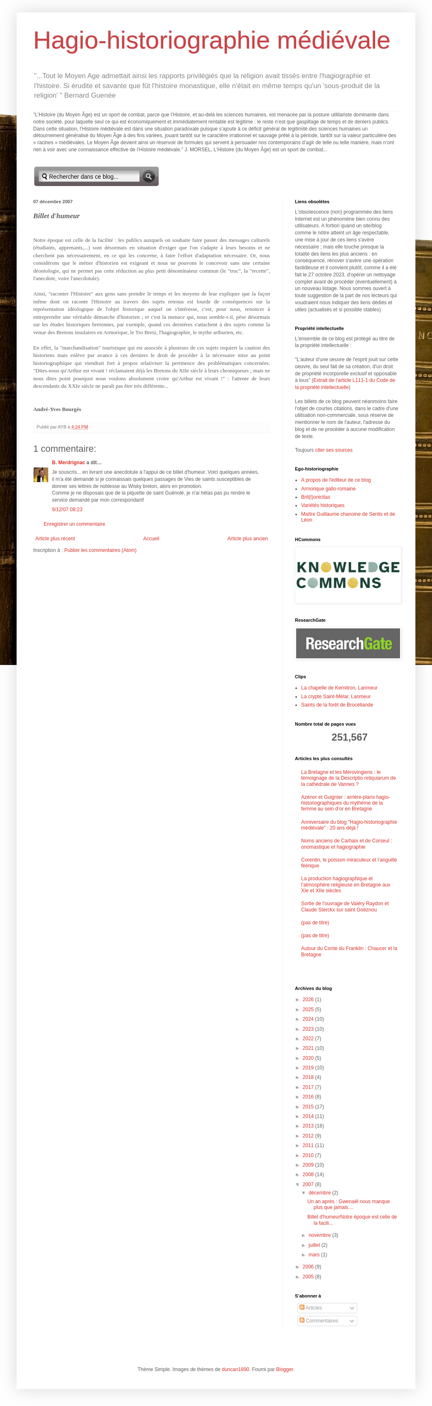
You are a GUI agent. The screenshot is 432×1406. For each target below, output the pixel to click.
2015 (309, 1107)
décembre (320, 1193)
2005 (309, 1277)
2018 (309, 1077)
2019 (309, 1068)
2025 (309, 1009)
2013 (309, 1126)
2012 (309, 1136)
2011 (309, 1145)
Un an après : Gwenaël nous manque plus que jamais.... (348, 1204)
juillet (315, 1245)
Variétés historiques (323, 505)
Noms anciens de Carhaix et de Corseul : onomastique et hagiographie (346, 844)
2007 (309, 1184)
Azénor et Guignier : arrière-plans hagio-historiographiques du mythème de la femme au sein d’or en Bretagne (345, 803)
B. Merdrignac (68, 462)
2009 (309, 1165)
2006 (309, 1267)
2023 (309, 1029)
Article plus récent (55, 539)
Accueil (151, 539)
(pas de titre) (315, 923)
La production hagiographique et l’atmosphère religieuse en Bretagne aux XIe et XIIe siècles (345, 885)
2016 (309, 1097)
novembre (320, 1235)
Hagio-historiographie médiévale (211, 40)
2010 (309, 1155)
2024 (309, 1019)
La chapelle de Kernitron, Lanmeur (339, 688)
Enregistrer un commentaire (74, 524)
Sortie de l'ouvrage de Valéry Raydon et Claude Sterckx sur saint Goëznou (345, 906)
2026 (309, 999)
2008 (309, 1174)
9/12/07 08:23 (67, 509)
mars (315, 1255)
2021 (309, 1048)
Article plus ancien (248, 539)
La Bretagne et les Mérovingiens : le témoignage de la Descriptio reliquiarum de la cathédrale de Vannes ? (348, 778)
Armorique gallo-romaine (328, 489)
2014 (309, 1116)
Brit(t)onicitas (315, 497)
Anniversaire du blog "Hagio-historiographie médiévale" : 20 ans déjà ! (349, 825)
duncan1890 (235, 1369)
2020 (309, 1058)
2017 (309, 1087)
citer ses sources (334, 450)
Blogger (284, 1369)
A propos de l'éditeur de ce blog (336, 480)
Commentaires (318, 1321)
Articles (310, 1308)
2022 (309, 1039)
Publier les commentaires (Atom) (100, 550)
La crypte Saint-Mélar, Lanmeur (336, 696)
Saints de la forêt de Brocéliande (337, 705)
